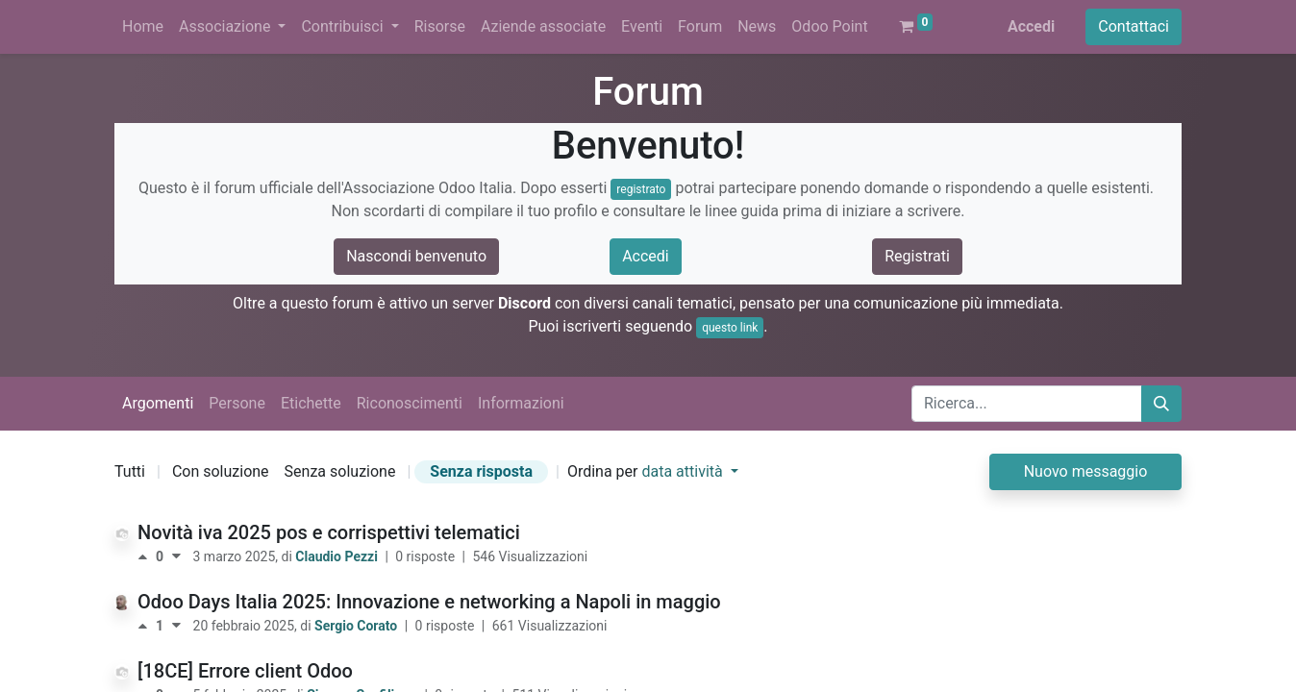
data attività (683, 471)
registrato (640, 189)
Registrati (917, 256)
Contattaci (1133, 26)
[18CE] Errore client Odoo (245, 670)
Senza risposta (481, 471)
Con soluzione (220, 471)
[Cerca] (1161, 403)
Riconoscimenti (409, 403)
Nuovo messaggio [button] (1086, 471)
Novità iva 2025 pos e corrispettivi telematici (328, 532)
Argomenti (157, 403)
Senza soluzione (340, 471)
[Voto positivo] (146, 556)
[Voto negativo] (176, 556)
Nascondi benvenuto (416, 256)
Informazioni (521, 403)
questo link (730, 327)
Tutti (129, 471)
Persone (237, 403)
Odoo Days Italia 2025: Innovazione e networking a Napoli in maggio (429, 601)
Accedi (1031, 26)
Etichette (311, 403)
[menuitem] (142, 27)
